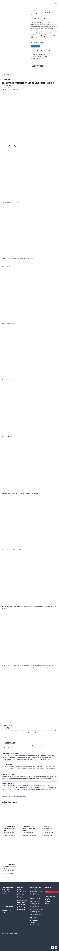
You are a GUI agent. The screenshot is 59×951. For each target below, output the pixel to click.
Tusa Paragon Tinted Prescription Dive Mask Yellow (10, 866)
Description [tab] (6, 74)
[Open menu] (55, 3)
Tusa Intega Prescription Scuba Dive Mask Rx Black (48, 828)
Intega (22, 793)
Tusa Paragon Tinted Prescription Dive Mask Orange (10, 828)
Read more (7, 737)
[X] (56, 947)
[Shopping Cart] (52, 3)
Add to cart (35, 46)
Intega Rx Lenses (21, 796)
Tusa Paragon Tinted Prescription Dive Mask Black (29, 828)
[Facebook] (52, 947)
